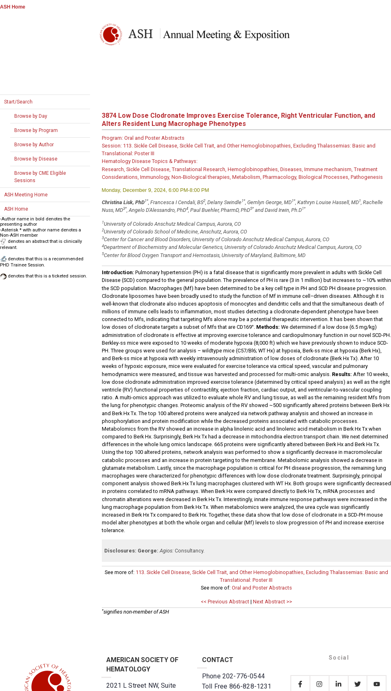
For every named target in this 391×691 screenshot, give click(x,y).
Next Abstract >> (272, 602)
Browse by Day (30, 116)
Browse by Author (34, 144)
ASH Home (12, 7)
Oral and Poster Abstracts (262, 588)
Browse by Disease (35, 159)
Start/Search (18, 102)
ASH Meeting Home (26, 195)
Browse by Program (36, 130)
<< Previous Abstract (225, 602)
